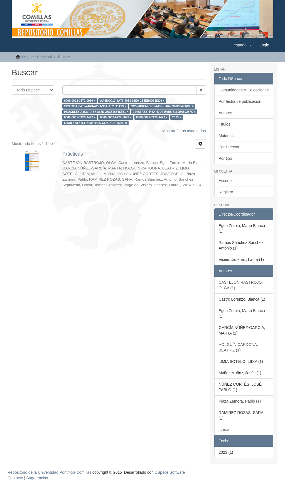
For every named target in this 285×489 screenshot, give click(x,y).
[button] (242, 45)
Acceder (226, 180)
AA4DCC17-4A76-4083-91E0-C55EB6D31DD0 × (132, 100)
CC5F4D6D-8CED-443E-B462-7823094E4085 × (162, 106)
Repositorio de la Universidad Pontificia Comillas (49, 472)
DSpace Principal (37, 57)
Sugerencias (37, 478)
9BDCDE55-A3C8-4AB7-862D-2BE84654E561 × (96, 111)
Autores (225, 113)
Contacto (15, 478)
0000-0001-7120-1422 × (79, 117)
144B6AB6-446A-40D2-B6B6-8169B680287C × (164, 111)
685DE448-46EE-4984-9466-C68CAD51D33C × (95, 122)
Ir (201, 90)
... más (224, 429)
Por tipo (225, 158)
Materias (226, 135)
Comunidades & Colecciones (244, 90)
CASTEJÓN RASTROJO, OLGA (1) (241, 285)
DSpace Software (170, 472)
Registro (226, 192)
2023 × (176, 117)
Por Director (229, 147)
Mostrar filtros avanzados (184, 131)
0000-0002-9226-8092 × (116, 117)
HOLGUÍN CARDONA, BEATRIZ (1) (238, 347)
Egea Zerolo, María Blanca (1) (242, 313)
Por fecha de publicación (240, 101)
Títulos (224, 124)
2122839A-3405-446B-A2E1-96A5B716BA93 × (95, 106)
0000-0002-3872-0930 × (79, 100)
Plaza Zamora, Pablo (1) (240, 401)
